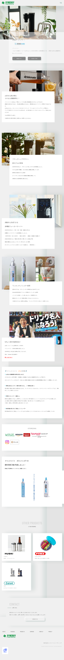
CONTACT (41, 631)
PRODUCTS (22, 631)
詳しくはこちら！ (9, 357)
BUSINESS (13, 631)
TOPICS (3, 631)
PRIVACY (50, 631)
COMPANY (32, 631)
